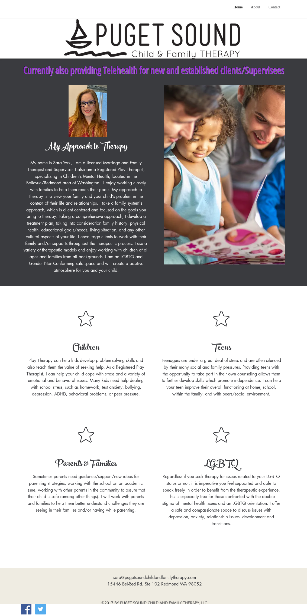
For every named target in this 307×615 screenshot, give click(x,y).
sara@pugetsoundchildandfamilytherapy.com (154, 577)
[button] (224, 174)
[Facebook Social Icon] (26, 609)
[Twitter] (40, 609)
